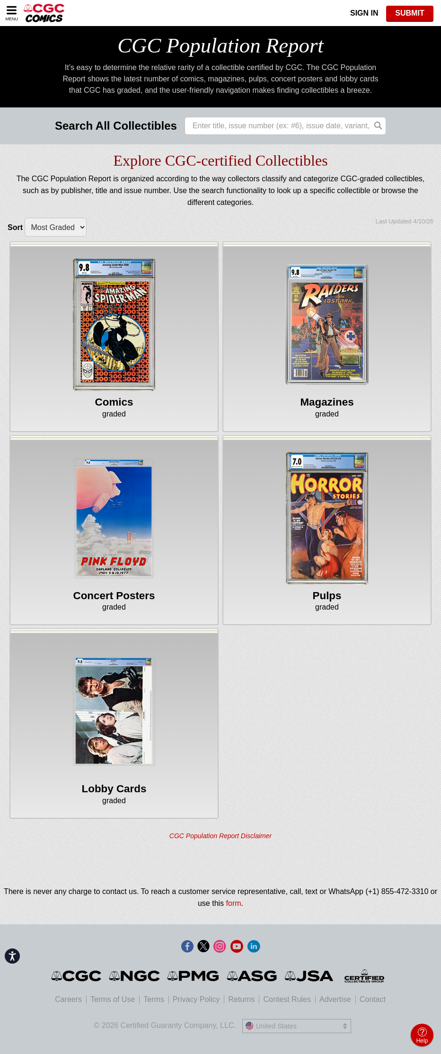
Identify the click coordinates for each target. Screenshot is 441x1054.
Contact (373, 999)
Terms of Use (112, 999)
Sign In (364, 13)
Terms (153, 999)
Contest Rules (287, 999)
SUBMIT (409, 13)
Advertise (335, 999)
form (233, 903)
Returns (241, 999)
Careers (68, 999)
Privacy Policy (196, 999)
